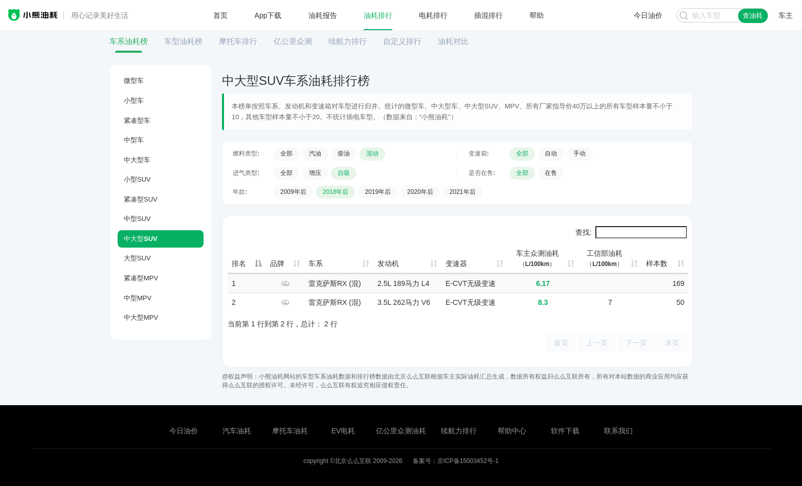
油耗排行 (378, 15)
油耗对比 (453, 41)
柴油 (344, 153)
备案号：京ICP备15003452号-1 (456, 461)
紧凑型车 (137, 120)
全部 (286, 153)
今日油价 (183, 431)
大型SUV (137, 258)
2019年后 (378, 191)
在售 (551, 172)
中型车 (134, 140)
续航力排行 (347, 41)
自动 (551, 153)
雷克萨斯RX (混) (334, 283)
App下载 (268, 15)
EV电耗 (343, 431)
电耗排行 (433, 15)
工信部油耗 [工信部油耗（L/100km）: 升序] (604, 258)
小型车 (134, 100)
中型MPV (137, 298)
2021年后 (463, 191)
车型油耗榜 (183, 41)
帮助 (536, 15)
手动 (579, 153)
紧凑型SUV (141, 199)
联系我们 (618, 431)
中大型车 (137, 160)
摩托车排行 (238, 41)
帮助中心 (512, 431)
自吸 (344, 172)
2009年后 (293, 191)
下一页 (636, 342)
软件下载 (565, 431)
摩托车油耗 (290, 431)
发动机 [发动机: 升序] (388, 263)
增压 (315, 172)
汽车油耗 (236, 431)
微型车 (134, 80)
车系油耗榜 (128, 41)
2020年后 (420, 191)
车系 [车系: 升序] (315, 263)
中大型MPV (141, 317)
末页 (672, 342)
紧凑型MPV (141, 278)
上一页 (597, 342)
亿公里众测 (293, 41)
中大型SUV (141, 238)
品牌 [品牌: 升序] (277, 263)
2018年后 (336, 191)
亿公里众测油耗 (401, 431)
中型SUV (137, 219)
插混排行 (488, 15)
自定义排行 (402, 41)
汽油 (315, 153)
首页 (220, 15)
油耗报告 (322, 15)
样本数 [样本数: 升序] (656, 263)
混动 (372, 153)
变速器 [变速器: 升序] (456, 263)
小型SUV (137, 179)
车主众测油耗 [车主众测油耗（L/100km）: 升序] (537, 258)
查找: (631, 232)
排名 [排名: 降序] (239, 263)
